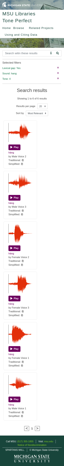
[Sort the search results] (37, 113)
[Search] (25, 53)
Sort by (20, 113)
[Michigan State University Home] (24, 4)
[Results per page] (42, 106)
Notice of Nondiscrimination (32, 445)
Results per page (25, 106)
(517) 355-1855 (25, 441)
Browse (18, 28)
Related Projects (41, 28)
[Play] (14, 147)
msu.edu (48, 441)
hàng (11, 152)
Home (6, 28)
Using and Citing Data (21, 34)
